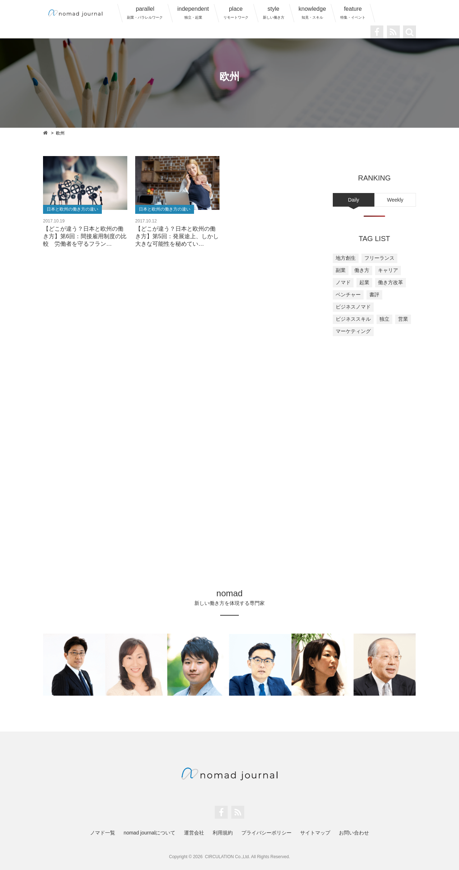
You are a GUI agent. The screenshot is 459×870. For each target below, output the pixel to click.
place (236, 12)
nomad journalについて (150, 833)
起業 (364, 282)
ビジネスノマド (353, 307)
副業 (341, 270)
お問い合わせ (354, 833)
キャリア (388, 270)
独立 (384, 319)
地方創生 (346, 258)
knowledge (312, 12)
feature (352, 12)
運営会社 (194, 833)
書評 (374, 294)
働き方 (361, 270)
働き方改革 (390, 282)
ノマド (343, 282)
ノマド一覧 (102, 833)
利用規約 (223, 833)
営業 (403, 319)
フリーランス (379, 258)
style (273, 12)
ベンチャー (348, 294)
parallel (145, 12)
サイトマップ (315, 833)
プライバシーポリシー (266, 833)
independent (193, 12)
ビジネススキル (353, 319)
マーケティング (353, 331)
